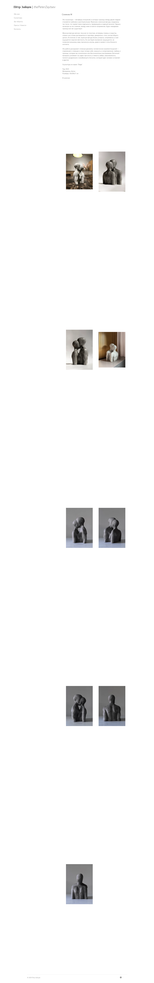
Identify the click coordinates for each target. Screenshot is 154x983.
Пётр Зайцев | (23, 7)
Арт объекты (18, 22)
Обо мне (17, 14)
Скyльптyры (18, 18)
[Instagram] (121, 977)
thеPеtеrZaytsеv (44, 7)
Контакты (17, 29)
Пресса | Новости (20, 25)
